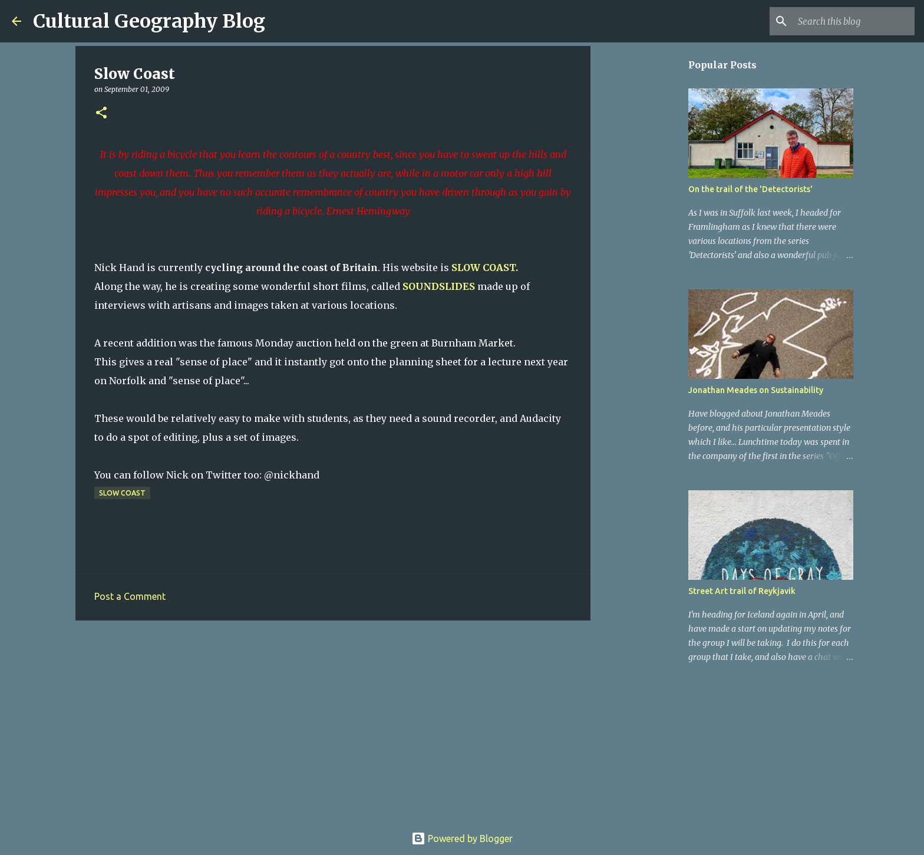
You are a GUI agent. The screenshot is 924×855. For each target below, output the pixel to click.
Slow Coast (122, 493)
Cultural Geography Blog (149, 21)
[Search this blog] (853, 21)
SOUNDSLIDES (438, 286)
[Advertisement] (333, 720)
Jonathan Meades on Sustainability (755, 390)
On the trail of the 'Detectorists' (750, 189)
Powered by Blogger (462, 838)
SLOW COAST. (484, 267)
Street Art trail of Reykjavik (742, 591)
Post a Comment (130, 596)
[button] (101, 113)
